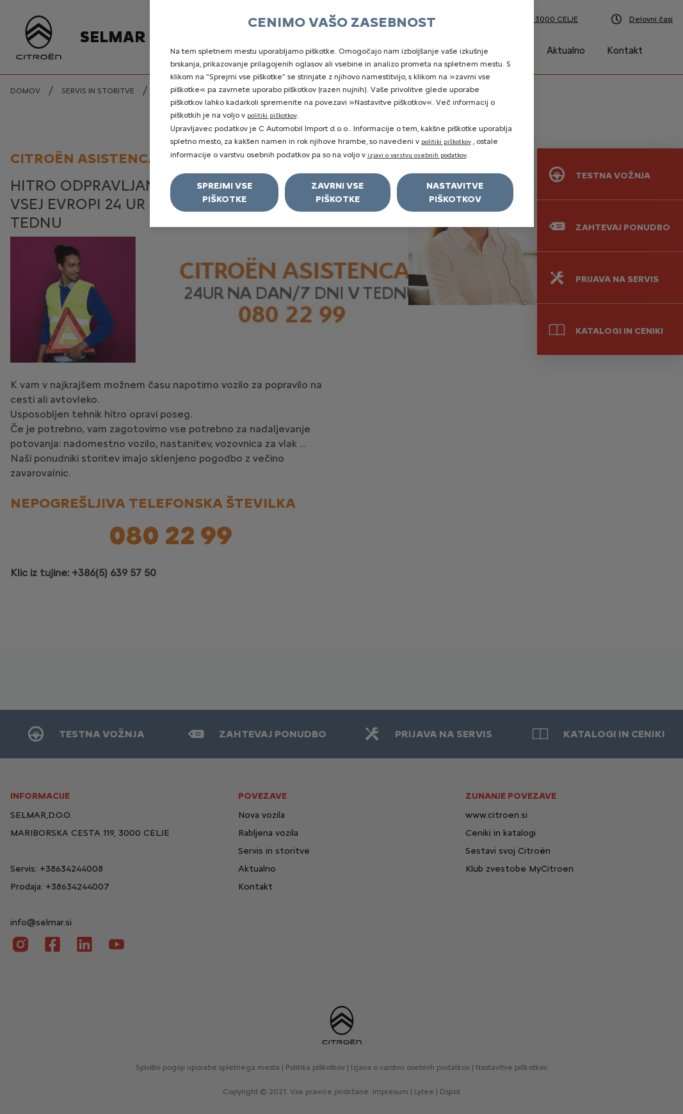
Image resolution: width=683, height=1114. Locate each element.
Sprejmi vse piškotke (224, 192)
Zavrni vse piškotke (337, 192)
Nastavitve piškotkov (454, 192)
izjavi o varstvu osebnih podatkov (417, 155)
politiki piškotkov (272, 115)
